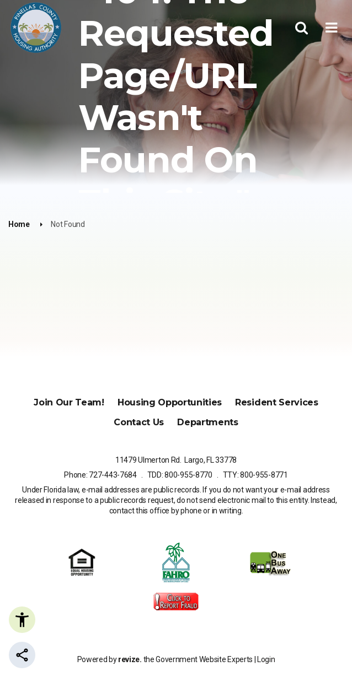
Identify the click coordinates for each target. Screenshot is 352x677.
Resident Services (276, 402)
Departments (207, 422)
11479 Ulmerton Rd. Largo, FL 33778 (176, 460)
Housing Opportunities (170, 402)
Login (266, 659)
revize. (130, 659)
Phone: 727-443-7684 (100, 474)
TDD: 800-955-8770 (179, 474)
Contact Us (139, 422)
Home (19, 224)
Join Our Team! (69, 402)
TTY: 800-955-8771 (255, 474)
